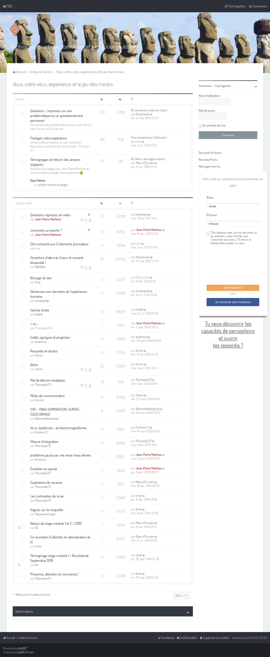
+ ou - (34, 323)
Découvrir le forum (210, 152)
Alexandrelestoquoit (47, 418)
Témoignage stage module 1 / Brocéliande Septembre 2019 (59, 558)
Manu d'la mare (145, 163)
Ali (36, 527)
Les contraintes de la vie (47, 495)
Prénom (212, 214)
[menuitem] (7, 6)
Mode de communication (47, 395)
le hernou (40, 459)
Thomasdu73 (43, 384)
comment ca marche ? (46, 230)
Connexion (205, 86)
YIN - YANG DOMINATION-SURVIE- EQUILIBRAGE (55, 411)
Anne (139, 509)
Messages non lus (209, 166)
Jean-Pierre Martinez (48, 219)
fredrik (39, 314)
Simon (39, 355)
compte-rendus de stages (51, 184)
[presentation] (236, 265)
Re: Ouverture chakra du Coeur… (150, 110)
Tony (38, 282)
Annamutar (143, 114)
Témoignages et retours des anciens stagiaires (55, 162)
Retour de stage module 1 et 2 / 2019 (55, 523)
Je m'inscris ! (233, 287)
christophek (42, 300)
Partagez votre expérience (48, 137)
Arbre (34, 364)
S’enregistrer (223, 86)
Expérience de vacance (46, 482)
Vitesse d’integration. (44, 441)
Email (210, 197)
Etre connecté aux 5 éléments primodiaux (59, 243)
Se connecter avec (233, 301)
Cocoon (39, 400)
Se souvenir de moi (213, 125)
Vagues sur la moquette (46, 509)
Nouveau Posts (208, 159)
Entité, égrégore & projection (50, 337)
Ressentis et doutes (44, 350)
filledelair (40, 267)
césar (139, 495)
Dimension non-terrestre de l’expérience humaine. (58, 294)
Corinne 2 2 (41, 432)
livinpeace (142, 214)
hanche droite (39, 309)
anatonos (40, 341)
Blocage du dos (41, 277)
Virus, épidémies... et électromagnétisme (58, 427)
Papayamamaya (45, 514)
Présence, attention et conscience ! (54, 573)
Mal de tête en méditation (47, 379)
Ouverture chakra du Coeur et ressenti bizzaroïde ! (56, 260)
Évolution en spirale (43, 468)
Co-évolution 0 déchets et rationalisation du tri (60, 539)
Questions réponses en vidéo (50, 214)
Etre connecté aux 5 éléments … (150, 137)
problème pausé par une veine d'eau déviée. (60, 454)
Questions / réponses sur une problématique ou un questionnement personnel (56, 115)
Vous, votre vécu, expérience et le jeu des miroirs (63, 83)
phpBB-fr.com (25, 652)
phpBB (22, 648)
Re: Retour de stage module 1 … (149, 159)
